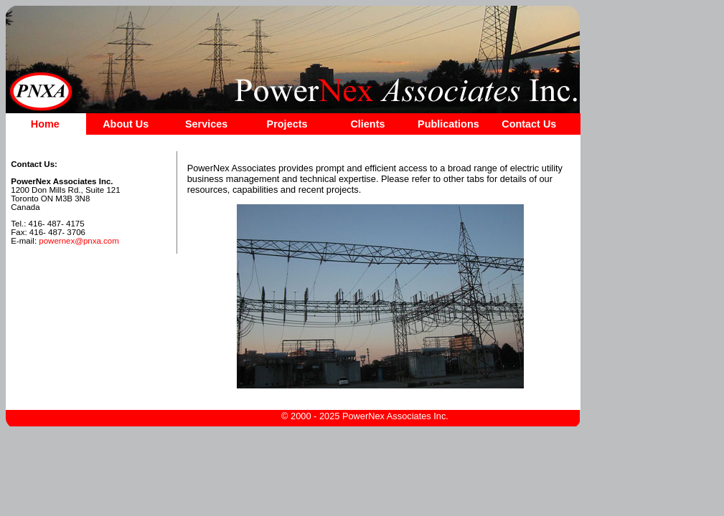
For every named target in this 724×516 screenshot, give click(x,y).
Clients (367, 124)
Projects (287, 124)
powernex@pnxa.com (79, 240)
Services (206, 124)
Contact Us (529, 124)
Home (45, 124)
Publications (448, 124)
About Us (126, 124)
